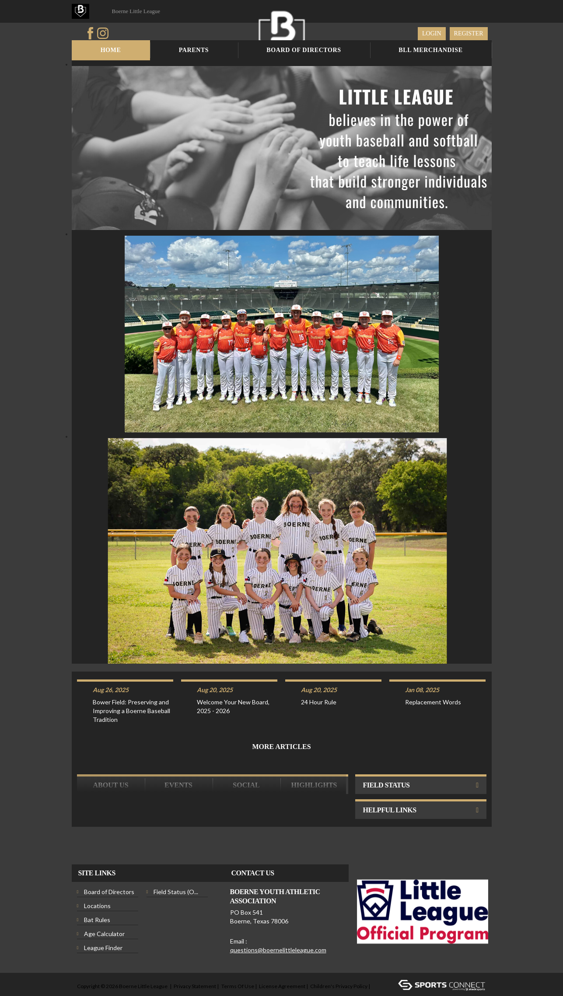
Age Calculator (104, 916)
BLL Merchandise (430, 50)
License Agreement (282, 969)
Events (178, 768)
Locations (97, 888)
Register (468, 33)
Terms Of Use (237, 969)
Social (246, 768)
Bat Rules (97, 902)
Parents (194, 50)
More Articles (281, 729)
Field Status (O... (176, 874)
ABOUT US (110, 768)
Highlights (314, 768)
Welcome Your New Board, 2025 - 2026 (233, 689)
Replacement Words (433, 685)
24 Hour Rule (318, 685)
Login (431, 33)
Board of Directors (303, 50)
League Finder (103, 930)
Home (111, 50)
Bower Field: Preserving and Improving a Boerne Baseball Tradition (131, 693)
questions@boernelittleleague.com (278, 933)
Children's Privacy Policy (338, 969)
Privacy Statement (195, 969)
